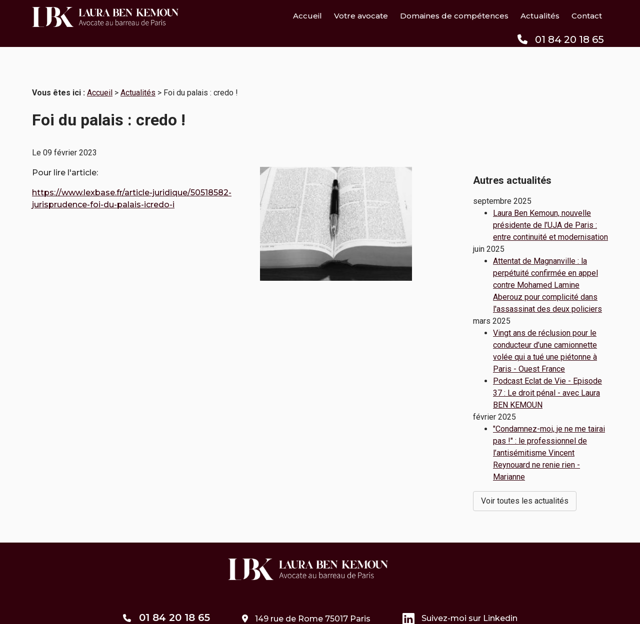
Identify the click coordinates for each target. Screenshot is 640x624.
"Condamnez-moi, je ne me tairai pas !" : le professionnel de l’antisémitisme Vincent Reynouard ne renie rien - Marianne (549, 426)
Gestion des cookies (439, 610)
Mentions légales (249, 610)
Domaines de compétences (454, 15)
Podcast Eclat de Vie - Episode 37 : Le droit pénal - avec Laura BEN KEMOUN (547, 366)
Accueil (307, 15)
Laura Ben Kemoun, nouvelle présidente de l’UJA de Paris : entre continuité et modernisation (550, 198)
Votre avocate (361, 15)
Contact (587, 15)
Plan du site (185, 610)
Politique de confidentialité (342, 610)
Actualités (540, 15)
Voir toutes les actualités (524, 474)
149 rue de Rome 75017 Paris (306, 577)
